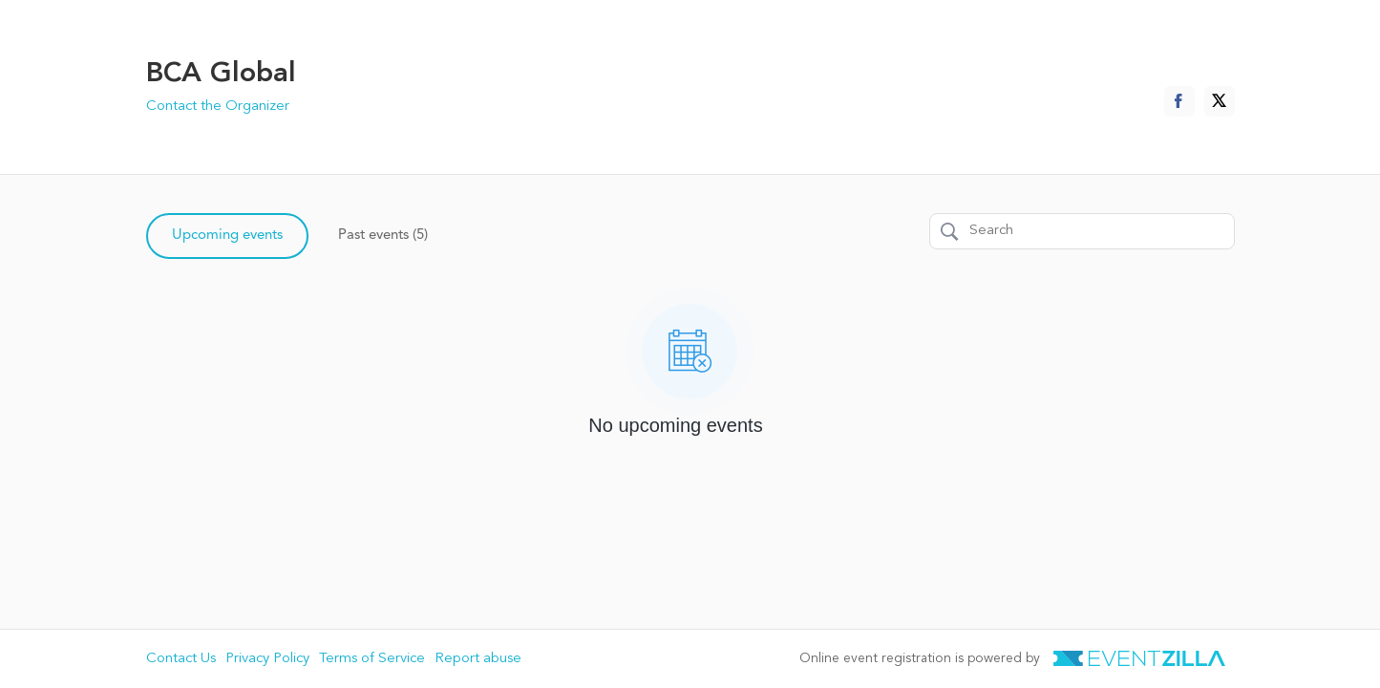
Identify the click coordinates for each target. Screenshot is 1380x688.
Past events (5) (383, 235)
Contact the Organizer (217, 106)
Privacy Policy (267, 659)
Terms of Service (372, 659)
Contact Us (181, 659)
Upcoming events (227, 235)
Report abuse (478, 659)
